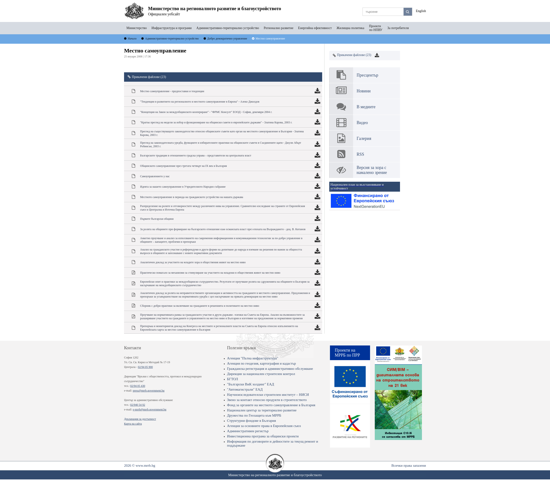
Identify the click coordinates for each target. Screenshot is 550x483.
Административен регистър (248, 431)
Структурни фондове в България (251, 421)
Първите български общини (157, 218)
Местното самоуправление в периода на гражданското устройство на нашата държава (191, 197)
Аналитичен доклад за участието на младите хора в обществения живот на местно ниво (193, 262)
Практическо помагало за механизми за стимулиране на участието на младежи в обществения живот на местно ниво (210, 272)
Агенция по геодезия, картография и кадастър (261, 363)
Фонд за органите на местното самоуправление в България (271, 405)
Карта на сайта (133, 423)
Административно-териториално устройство (227, 28)
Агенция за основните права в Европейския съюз (264, 426)
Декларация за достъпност (140, 419)
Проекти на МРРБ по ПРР (347, 353)
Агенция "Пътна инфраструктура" (252, 358)
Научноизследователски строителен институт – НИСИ (268, 395)
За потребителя (398, 28)
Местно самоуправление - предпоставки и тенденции (172, 91)
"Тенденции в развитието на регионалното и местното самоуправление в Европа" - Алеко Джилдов (199, 101)
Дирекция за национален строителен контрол (261, 374)
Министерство (136, 28)
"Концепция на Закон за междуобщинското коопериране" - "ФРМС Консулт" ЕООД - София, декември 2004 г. (206, 112)
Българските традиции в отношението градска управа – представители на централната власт (195, 155)
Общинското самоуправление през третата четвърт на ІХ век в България (183, 166)
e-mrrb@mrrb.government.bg (149, 409)
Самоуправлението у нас (155, 176)
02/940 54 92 (137, 404)
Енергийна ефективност (315, 28)
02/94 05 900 (145, 367)
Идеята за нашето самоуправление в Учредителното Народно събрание (183, 186)
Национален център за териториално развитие (262, 410)
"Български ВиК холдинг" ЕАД (250, 384)
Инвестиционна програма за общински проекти (263, 436)
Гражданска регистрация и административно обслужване (270, 369)
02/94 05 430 (137, 386)
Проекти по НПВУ (376, 28)
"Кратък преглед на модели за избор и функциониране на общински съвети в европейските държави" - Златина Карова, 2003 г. (216, 122)
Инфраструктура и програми (171, 28)
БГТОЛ (232, 379)
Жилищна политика (350, 28)
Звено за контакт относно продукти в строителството (267, 400)
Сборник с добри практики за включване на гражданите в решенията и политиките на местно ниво (199, 305)
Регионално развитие (278, 28)
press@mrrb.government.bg (148, 390)
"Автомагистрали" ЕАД (245, 389)
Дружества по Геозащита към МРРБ (254, 415)
